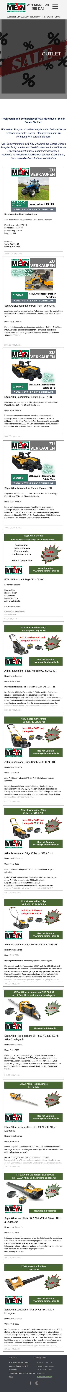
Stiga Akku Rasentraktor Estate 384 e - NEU (28, 397)
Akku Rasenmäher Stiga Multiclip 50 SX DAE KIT (30, 944)
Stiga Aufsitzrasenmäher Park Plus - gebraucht (29, 305)
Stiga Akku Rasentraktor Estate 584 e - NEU (28, 488)
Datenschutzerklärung (44, 1377)
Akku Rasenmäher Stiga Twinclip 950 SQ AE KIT (30, 671)
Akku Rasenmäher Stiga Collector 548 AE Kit (28, 853)
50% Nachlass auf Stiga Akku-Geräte (24, 579)
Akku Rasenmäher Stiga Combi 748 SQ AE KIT (29, 762)
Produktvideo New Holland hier (21, 214)
